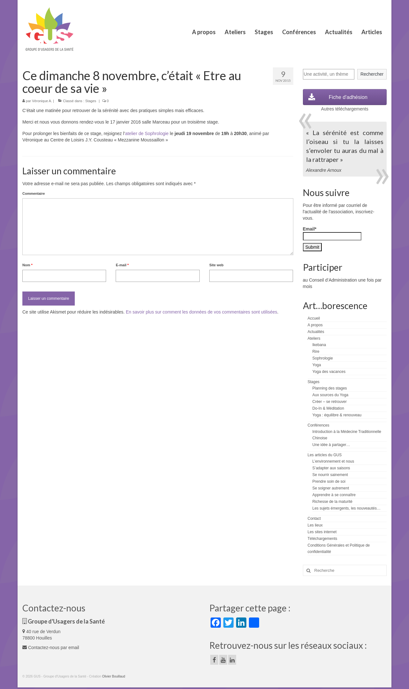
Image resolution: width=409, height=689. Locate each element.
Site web (216, 265)
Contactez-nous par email (50, 647)
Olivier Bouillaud (113, 676)
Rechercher (371, 74)
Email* (332, 233)
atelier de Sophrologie (146, 133)
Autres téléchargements (344, 108)
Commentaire (33, 193)
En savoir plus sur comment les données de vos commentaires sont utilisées (201, 311)
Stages (90, 101)
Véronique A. (42, 101)
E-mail (122, 265)
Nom (27, 265)
